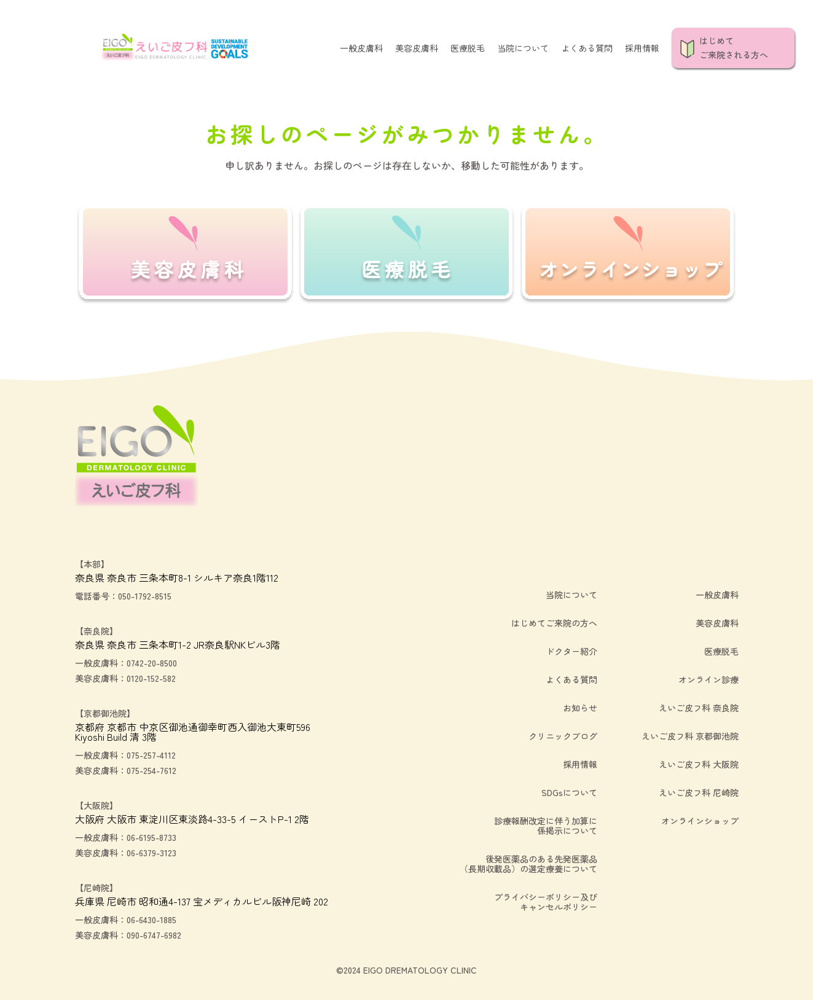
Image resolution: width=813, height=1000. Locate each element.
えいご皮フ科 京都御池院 (690, 736)
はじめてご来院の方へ (554, 623)
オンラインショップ (700, 820)
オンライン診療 (708, 679)
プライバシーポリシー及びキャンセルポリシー (545, 902)
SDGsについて (569, 792)
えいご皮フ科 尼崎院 (699, 792)
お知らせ (580, 707)
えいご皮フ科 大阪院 (699, 764)
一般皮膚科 (361, 48)
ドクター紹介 (571, 651)
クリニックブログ (562, 736)
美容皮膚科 (416, 48)
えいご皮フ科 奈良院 (699, 707)
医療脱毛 (467, 48)
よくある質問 (587, 48)
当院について (523, 48)
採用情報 (642, 48)
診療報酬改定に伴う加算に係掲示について (545, 825)
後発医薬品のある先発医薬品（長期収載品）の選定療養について (528, 864)
